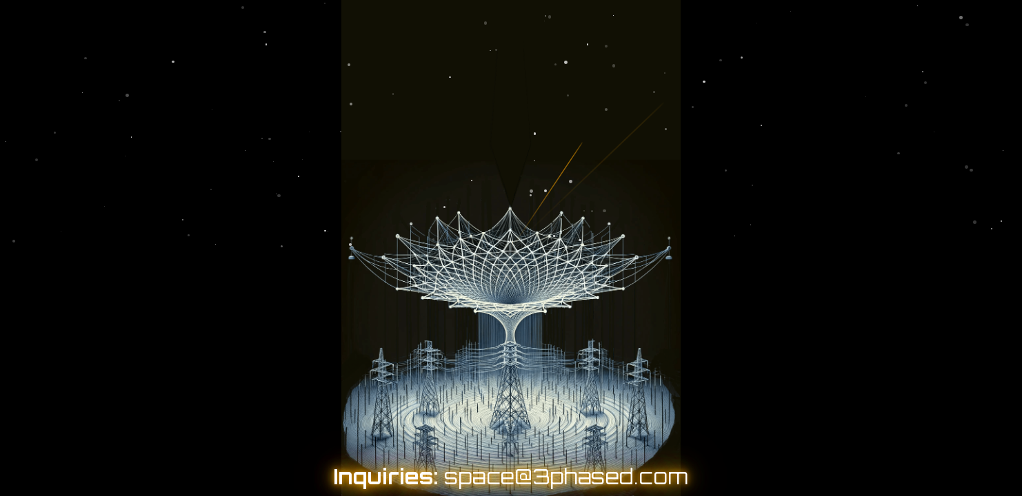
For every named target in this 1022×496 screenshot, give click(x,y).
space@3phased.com (566, 476)
